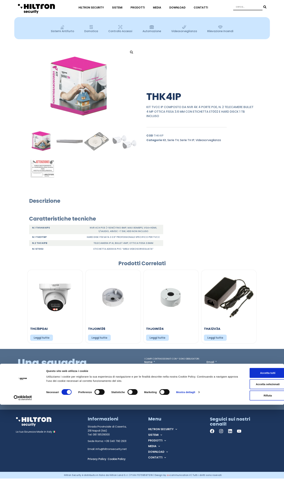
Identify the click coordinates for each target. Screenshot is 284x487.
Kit (164, 140)
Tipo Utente (152, 375)
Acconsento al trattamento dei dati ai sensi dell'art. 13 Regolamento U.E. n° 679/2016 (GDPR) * (201, 389)
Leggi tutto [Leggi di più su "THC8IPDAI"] (41, 338)
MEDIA (158, 7)
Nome (148, 362)
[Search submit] (264, 6)
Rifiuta (254, 477)
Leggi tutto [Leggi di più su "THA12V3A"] (215, 338)
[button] (131, 52)
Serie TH (173, 140)
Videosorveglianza (208, 140)
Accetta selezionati (254, 466)
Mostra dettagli (185, 474)
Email (211, 362)
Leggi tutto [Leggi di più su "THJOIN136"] (99, 338)
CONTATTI (202, 7)
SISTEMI (118, 7)
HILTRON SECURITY (92, 7)
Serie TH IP (187, 140)
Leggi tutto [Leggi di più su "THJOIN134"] (157, 338)
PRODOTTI (139, 7)
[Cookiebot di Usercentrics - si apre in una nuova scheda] (22, 480)
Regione (212, 375)
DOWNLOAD (178, 7)
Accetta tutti (254, 455)
